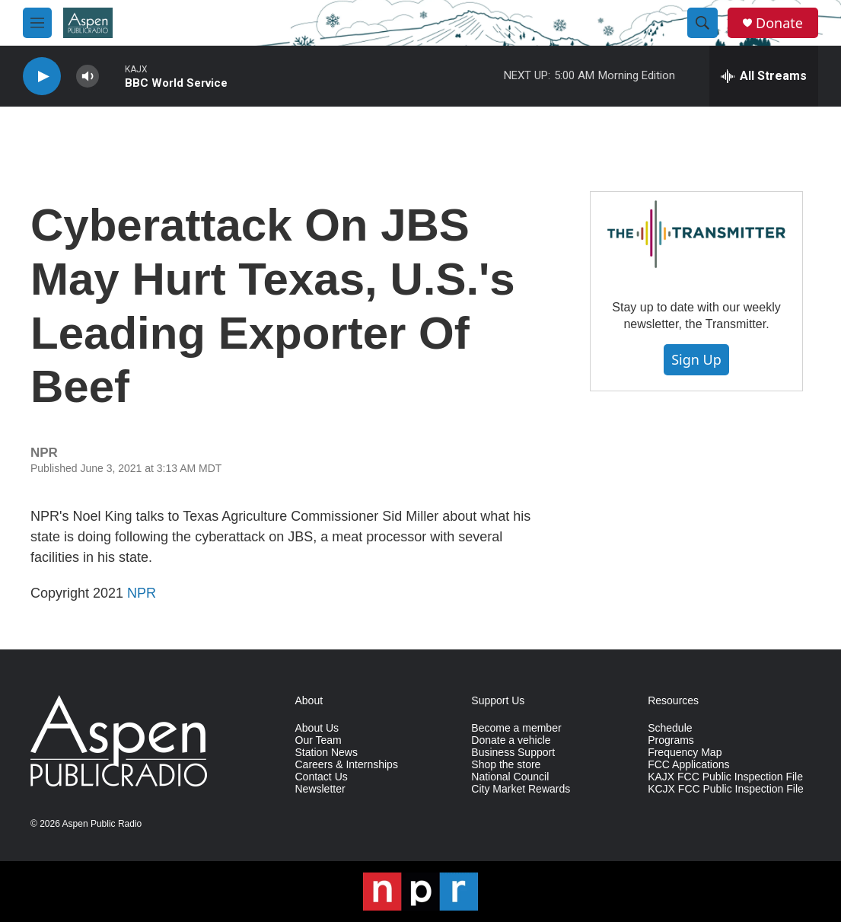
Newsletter (320, 789)
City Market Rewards (520, 789)
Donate (779, 23)
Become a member (516, 728)
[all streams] (763, 76)
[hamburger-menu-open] (37, 23)
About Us (317, 728)
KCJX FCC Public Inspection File (726, 789)
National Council (510, 777)
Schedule (670, 728)
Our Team (318, 740)
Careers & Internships (346, 764)
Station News (326, 752)
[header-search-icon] (702, 23)
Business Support (513, 752)
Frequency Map (685, 752)
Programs (671, 740)
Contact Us (321, 777)
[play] (42, 76)
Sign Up (696, 359)
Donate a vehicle (510, 740)
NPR (141, 593)
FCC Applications (688, 764)
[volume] (87, 76)
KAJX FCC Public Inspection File (725, 777)
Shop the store (505, 764)
